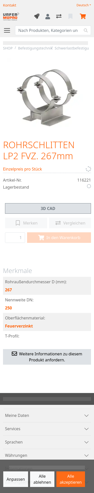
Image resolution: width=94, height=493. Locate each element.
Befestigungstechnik (35, 48)
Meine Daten (17, 415)
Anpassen (16, 479)
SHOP (8, 48)
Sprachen (14, 442)
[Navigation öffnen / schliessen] (9, 30)
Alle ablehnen (42, 479)
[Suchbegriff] (48, 30)
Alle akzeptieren (71, 479)
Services (12, 428)
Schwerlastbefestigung (74, 48)
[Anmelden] (47, 17)
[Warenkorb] (83, 16)
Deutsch (82, 5)
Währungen (16, 455)
